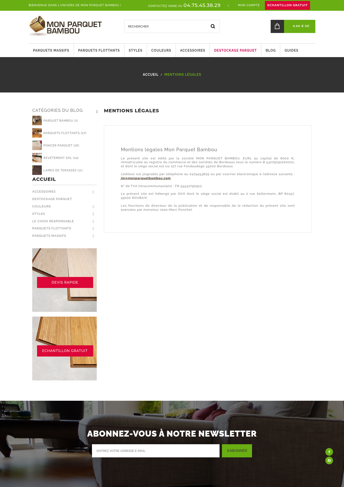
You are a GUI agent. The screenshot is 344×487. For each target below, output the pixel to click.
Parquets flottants (51, 228)
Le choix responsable (53, 221)
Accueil (44, 179)
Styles (38, 214)
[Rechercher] (172, 26)
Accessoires (44, 191)
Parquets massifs (49, 236)
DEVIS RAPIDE (65, 282)
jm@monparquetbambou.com (146, 178)
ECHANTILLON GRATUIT (287, 5)
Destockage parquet (52, 199)
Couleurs (41, 206)
